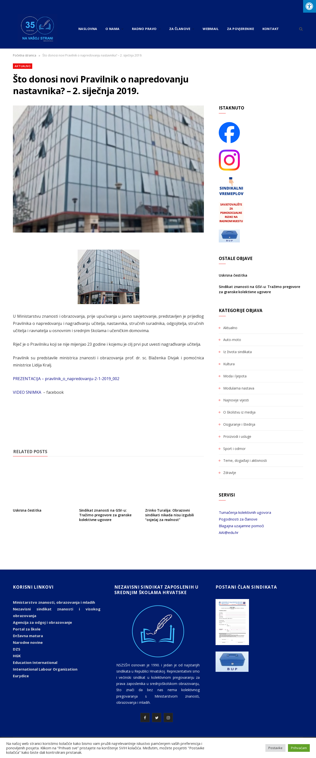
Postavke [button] (275, 748)
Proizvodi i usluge (237, 436)
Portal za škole (26, 629)
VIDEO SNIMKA (27, 392)
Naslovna (87, 28)
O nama (112, 28)
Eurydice (21, 675)
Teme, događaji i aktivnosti (245, 460)
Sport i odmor (234, 448)
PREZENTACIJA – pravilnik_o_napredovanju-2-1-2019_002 (66, 378)
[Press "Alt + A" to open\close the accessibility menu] (309, 6)
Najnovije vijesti (236, 400)
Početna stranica (24, 55)
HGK (17, 655)
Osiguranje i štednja (239, 424)
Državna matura (28, 635)
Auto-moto (232, 339)
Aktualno (23, 66)
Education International (35, 662)
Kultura (229, 364)
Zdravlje (229, 472)
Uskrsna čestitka (27, 510)
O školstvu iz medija (239, 412)
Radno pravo (144, 28)
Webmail (211, 28)
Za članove (179, 28)
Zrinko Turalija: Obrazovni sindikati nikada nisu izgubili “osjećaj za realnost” (169, 515)
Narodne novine (28, 642)
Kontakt (270, 28)
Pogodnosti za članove (238, 519)
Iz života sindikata (237, 351)
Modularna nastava (238, 388)
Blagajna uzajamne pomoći (241, 525)
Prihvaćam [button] (299, 748)
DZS (16, 649)
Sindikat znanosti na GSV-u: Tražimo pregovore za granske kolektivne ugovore (105, 515)
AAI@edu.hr (229, 532)
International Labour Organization (45, 669)
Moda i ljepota (235, 376)
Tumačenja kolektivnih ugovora (245, 512)
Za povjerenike (240, 28)
